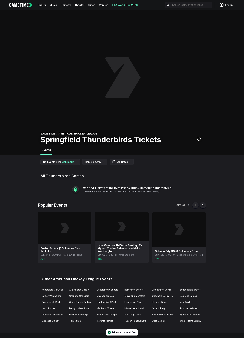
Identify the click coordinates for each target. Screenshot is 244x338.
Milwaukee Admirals (134, 308)
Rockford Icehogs (78, 314)
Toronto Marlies (105, 320)
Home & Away (95, 162)
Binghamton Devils (161, 289)
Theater (79, 5)
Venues (103, 5)
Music (53, 5)
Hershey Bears (159, 302)
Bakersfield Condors (107, 289)
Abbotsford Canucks (52, 289)
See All (183, 205)
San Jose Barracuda (162, 314)
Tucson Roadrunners (135, 320)
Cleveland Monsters (134, 296)
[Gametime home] (22, 5)
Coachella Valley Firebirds (164, 296)
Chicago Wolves (105, 296)
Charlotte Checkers (79, 296)
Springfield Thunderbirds (192, 314)
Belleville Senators (133, 289)
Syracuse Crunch (50, 320)
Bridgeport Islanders (190, 289)
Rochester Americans (52, 314)
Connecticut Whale (51, 302)
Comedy (66, 5)
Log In (226, 5)
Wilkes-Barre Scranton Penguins (192, 320)
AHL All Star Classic (79, 289)
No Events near (60, 162)
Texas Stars (75, 320)
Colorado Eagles (188, 296)
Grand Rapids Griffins (80, 302)
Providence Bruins (189, 308)
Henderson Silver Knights (137, 302)
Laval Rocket (48, 308)
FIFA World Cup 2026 (125, 5)
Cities (91, 5)
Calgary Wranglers (51, 296)
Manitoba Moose (105, 308)
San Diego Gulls (132, 314)
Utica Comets (159, 320)
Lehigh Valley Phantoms (81, 308)
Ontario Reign (159, 308)
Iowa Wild (185, 302)
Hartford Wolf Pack (107, 302)
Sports (42, 5)
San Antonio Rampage (108, 314)
